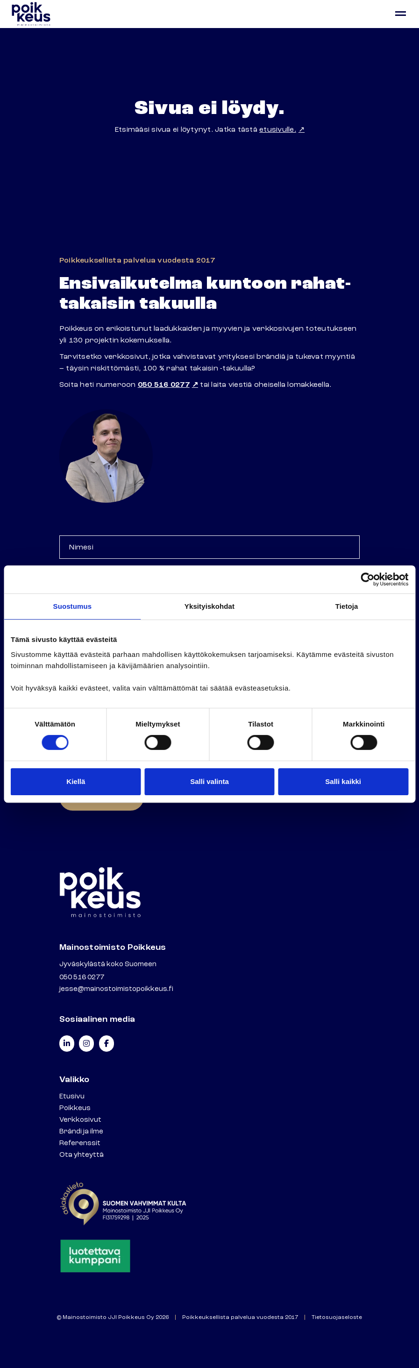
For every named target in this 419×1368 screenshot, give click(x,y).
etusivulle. (277, 129)
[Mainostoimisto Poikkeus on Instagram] (86, 1043)
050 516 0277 (164, 384)
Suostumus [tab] (72, 606)
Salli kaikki (343, 781)
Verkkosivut (80, 1120)
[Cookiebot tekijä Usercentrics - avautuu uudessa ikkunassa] (367, 579)
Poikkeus (75, 1108)
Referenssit (79, 1143)
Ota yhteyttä (81, 1155)
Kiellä (75, 781)
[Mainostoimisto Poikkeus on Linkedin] (66, 1043)
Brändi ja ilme (81, 1131)
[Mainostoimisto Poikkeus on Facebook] (106, 1043)
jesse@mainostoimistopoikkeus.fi (116, 989)
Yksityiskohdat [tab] (209, 606)
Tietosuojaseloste (337, 1317)
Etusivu (72, 1096)
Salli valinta (209, 781)
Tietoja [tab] (346, 606)
